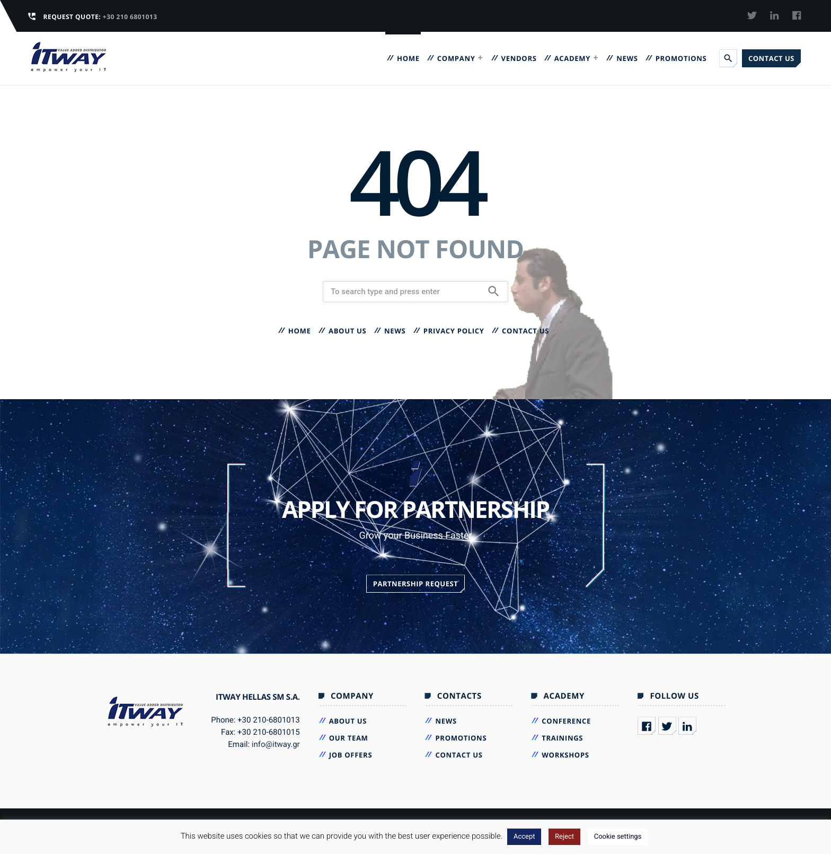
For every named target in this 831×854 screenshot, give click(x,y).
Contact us (771, 58)
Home (408, 58)
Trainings (562, 738)
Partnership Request (415, 583)
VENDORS (519, 58)
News (627, 58)
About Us (348, 331)
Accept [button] (524, 837)
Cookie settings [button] (618, 837)
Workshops (565, 755)
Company (456, 58)
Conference (566, 721)
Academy (572, 58)
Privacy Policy (453, 331)
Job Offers (351, 755)
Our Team (348, 738)
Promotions (681, 58)
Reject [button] (564, 837)
